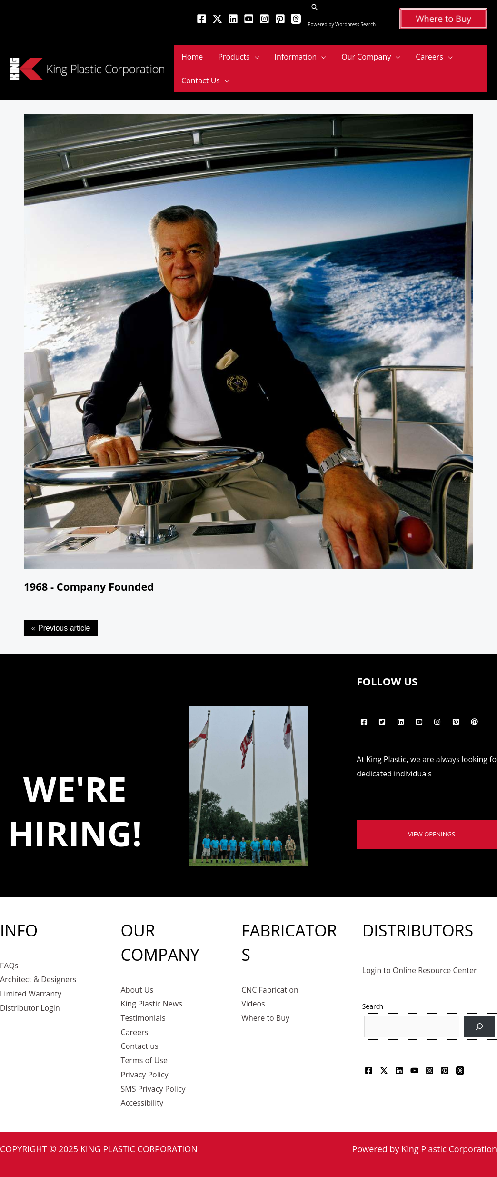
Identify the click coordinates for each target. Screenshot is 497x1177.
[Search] (479, 1027)
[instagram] (438, 722)
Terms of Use (144, 1060)
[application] (254, 56)
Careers (135, 1032)
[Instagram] (264, 19)
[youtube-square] (420, 722)
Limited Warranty (30, 993)
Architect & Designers (38, 979)
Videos (253, 1003)
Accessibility (142, 1102)
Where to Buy (265, 1018)
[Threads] (296, 19)
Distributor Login (30, 1008)
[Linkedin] (233, 19)
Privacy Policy (145, 1074)
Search (372, 1006)
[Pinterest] (280, 19)
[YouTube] (249, 19)
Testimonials (143, 1018)
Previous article (64, 628)
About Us (137, 990)
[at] (475, 722)
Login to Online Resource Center (419, 970)
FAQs (9, 965)
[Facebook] (202, 19)
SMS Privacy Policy (153, 1089)
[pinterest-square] (457, 722)
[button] (314, 7)
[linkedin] (402, 722)
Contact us (140, 1046)
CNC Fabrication (269, 990)
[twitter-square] (383, 722)
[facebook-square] (365, 722)
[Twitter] (217, 19)
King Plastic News (151, 1003)
